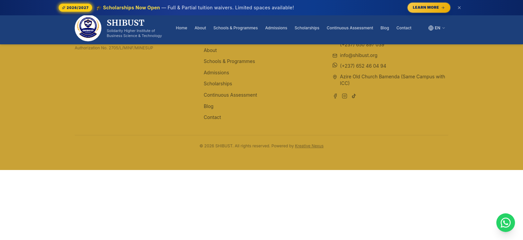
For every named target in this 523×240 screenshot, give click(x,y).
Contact (403, 27)
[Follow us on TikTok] (354, 96)
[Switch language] (437, 28)
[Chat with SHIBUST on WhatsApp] (505, 222)
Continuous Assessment (350, 27)
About (200, 27)
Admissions (276, 27)
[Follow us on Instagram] (344, 96)
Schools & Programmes (235, 27)
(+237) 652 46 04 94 (363, 66)
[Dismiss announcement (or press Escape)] (459, 8)
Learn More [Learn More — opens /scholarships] (429, 7)
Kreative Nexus (309, 145)
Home (181, 27)
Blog (385, 27)
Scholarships (307, 27)
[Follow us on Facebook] (335, 96)
